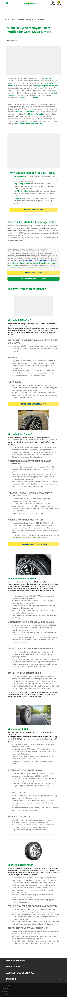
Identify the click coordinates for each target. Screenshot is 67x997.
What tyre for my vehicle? (33, 210)
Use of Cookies (6, 985)
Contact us (5, 994)
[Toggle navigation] (6, 3)
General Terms (6, 988)
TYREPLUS (33, 979)
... (8, 19)
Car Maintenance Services (33, 973)
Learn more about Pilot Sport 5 (33, 544)
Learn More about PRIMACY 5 (33, 404)
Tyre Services (33, 967)
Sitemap (4, 991)
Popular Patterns (33, 960)
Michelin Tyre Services (33, 273)
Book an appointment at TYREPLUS (33, 279)
